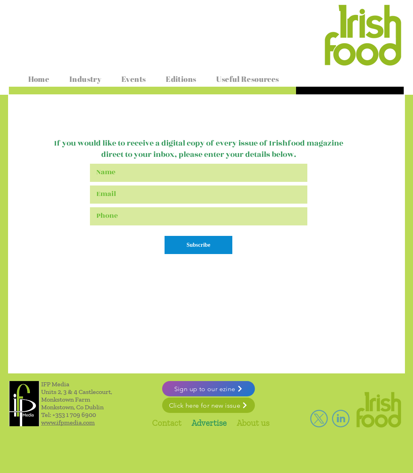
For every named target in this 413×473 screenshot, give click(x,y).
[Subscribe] (198, 245)
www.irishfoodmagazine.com (58, 13)
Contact (166, 423)
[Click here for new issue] (208, 405)
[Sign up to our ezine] (208, 388)
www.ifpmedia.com (68, 422)
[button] (85, 79)
